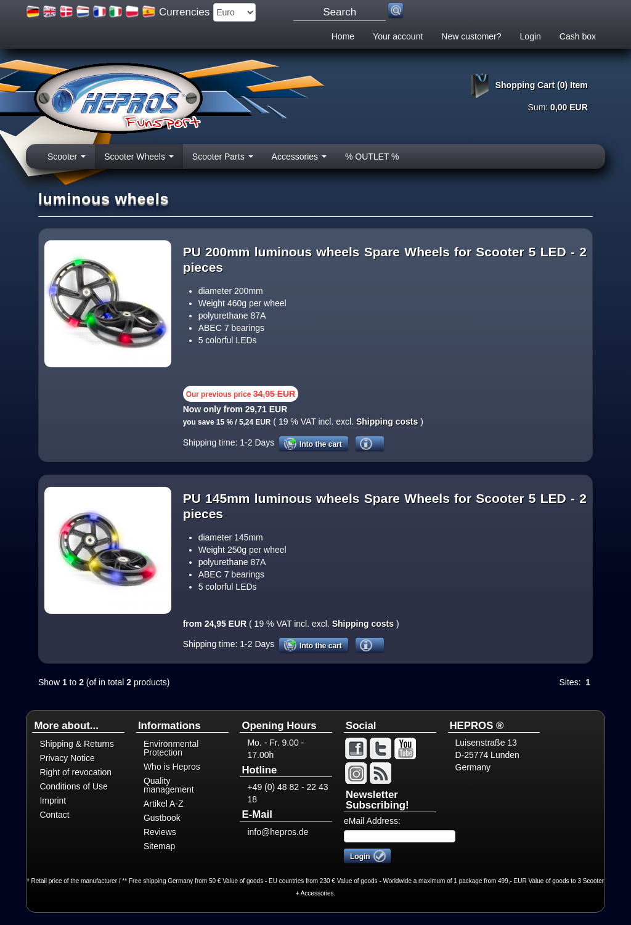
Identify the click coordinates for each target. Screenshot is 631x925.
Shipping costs (386, 421)
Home (343, 36)
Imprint (52, 800)
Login (530, 36)
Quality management (169, 785)
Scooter (66, 160)
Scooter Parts (222, 160)
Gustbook (162, 818)
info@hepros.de (277, 832)
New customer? (471, 36)
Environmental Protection (171, 748)
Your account (398, 36)
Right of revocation (75, 772)
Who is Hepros (172, 767)
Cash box (578, 36)
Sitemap (159, 846)
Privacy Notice (66, 758)
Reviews (160, 832)
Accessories (299, 160)
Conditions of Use (73, 786)
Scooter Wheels (139, 160)
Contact (54, 815)
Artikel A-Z (164, 804)
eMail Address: (372, 821)
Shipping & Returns (76, 744)
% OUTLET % (372, 156)
